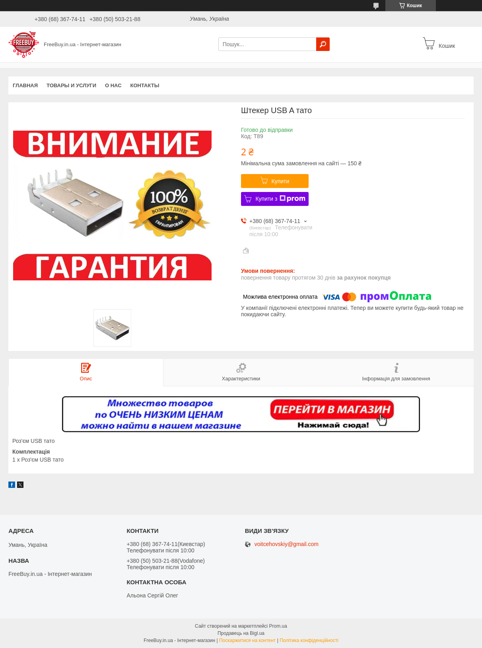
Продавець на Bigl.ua (241, 633)
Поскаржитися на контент (247, 640)
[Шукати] (323, 44)
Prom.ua (278, 626)
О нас (113, 85)
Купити (281, 181)
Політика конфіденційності (309, 640)
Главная (25, 85)
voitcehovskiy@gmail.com (287, 544)
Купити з (280, 198)
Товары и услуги (71, 85)
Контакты (144, 85)
